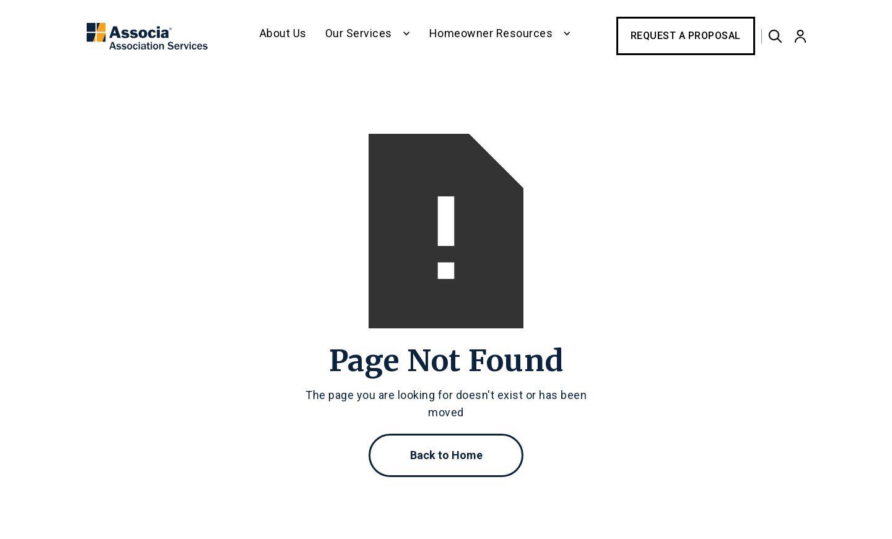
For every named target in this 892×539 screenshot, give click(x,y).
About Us (283, 33)
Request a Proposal (686, 36)
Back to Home (446, 455)
